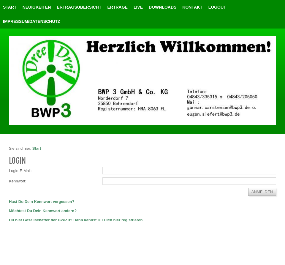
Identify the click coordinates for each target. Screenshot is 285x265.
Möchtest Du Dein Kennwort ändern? (43, 211)
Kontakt (192, 7)
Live (138, 7)
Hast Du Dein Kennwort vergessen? (41, 201)
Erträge (117, 7)
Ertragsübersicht (79, 7)
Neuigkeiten (37, 7)
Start (10, 7)
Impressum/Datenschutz (31, 21)
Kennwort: (17, 181)
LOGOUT (217, 7)
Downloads (162, 7)
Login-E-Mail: (20, 170)
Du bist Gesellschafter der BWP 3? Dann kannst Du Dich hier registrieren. (76, 220)
